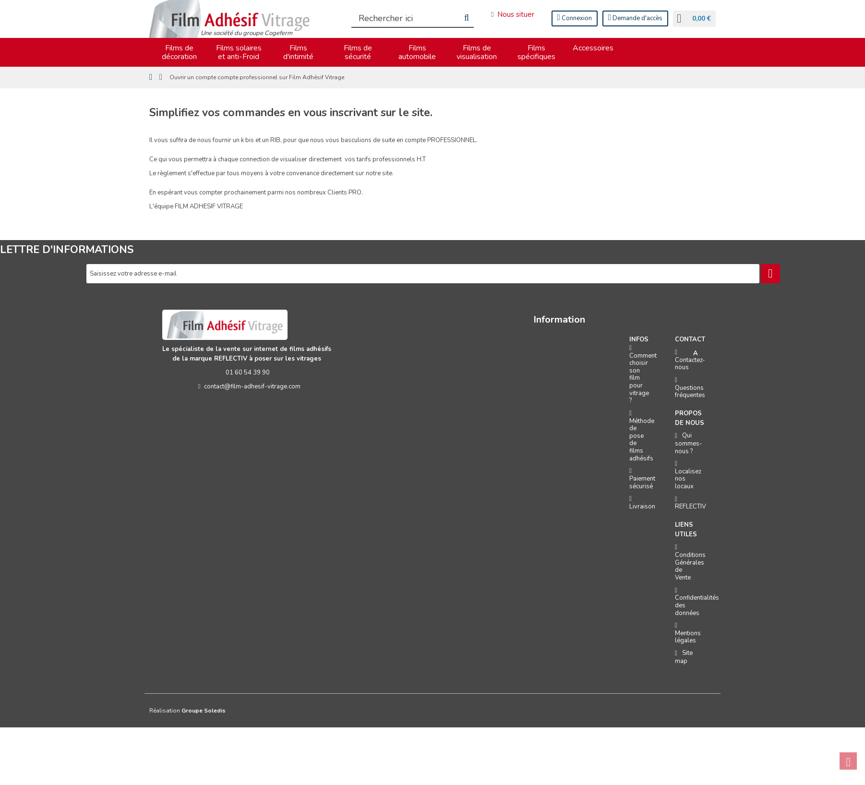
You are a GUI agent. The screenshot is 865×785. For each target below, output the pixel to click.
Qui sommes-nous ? (688, 443)
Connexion (574, 18)
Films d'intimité (298, 52)
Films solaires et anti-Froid (239, 52)
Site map (684, 657)
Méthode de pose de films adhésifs (641, 440)
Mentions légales (688, 637)
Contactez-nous (690, 364)
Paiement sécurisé (642, 482)
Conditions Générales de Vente (690, 566)
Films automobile (417, 52)
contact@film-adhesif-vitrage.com (247, 386)
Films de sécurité (358, 52)
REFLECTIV (690, 506)
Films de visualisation (477, 52)
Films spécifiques (536, 52)
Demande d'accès (635, 18)
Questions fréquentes (690, 392)
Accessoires (593, 48)
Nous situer (512, 14)
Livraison (642, 506)
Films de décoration (179, 52)
